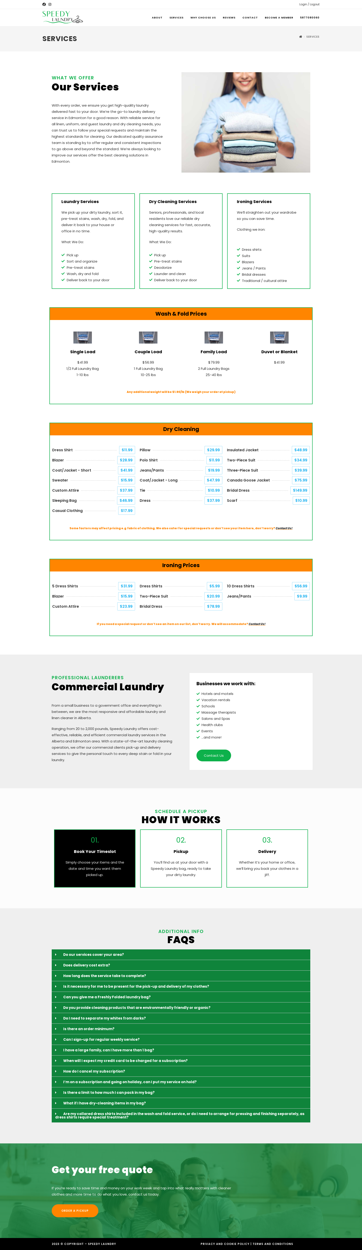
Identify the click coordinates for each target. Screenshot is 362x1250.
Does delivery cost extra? (86, 965)
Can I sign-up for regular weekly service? (101, 1039)
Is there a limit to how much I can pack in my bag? (109, 1092)
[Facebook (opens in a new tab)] (44, 4)
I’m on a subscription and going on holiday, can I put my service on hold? (130, 1082)
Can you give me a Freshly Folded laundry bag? (107, 997)
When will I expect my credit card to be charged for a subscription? (125, 1060)
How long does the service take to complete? (104, 975)
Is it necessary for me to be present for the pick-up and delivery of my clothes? (136, 986)
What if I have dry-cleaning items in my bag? (104, 1103)
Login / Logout (309, 4)
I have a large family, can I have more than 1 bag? (108, 1050)
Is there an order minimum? (89, 1028)
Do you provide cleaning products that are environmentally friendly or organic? (137, 1007)
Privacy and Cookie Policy (225, 1244)
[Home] (300, 37)
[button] (181, 954)
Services (313, 37)
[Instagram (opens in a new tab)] (50, 4)
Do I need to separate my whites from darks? (104, 1018)
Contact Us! (284, 528)
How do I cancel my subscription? (94, 1071)
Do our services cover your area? (93, 954)
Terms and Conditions (273, 1244)
